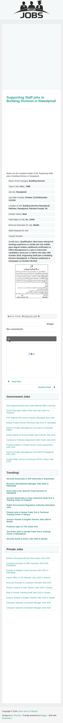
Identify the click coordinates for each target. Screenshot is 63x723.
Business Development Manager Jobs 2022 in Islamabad (27, 485)
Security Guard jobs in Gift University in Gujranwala (30, 479)
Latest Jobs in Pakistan (28, 711)
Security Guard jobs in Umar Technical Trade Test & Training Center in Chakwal (30, 499)
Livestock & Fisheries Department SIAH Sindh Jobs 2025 (30, 440)
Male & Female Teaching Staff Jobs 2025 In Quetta (28, 592)
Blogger (43, 715)
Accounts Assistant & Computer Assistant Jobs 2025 (28, 583)
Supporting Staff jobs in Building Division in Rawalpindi (31, 99)
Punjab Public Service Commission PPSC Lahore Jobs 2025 (29, 460)
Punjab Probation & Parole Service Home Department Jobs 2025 (29, 446)
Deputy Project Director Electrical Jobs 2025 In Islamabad (31, 423)
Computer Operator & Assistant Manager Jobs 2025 (28, 603)
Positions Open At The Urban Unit (22, 527)
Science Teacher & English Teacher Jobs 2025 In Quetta (29, 520)
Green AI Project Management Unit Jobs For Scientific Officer (29, 429)
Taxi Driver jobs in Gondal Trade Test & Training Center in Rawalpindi (29, 532)
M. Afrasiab (16, 715)
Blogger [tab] (50, 324)
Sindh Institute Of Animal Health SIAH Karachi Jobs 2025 (30, 435)
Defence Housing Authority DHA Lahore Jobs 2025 (28, 558)
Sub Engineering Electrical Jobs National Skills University (31, 405)
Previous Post (44, 387)
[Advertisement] (31, 56)
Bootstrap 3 (7, 718)
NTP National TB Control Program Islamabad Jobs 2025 (30, 418)
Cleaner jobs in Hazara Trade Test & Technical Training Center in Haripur (28, 513)
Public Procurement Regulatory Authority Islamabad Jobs (31, 506)
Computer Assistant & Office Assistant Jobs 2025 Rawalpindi (27, 564)
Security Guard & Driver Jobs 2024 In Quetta (27, 539)
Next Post (16, 381)
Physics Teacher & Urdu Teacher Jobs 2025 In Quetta (29, 588)
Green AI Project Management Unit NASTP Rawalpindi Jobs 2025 (29, 453)
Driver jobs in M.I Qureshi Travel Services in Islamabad (27, 492)
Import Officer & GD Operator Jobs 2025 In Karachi (28, 577)
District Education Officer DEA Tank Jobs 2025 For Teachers (28, 411)
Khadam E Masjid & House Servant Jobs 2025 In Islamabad (27, 571)
